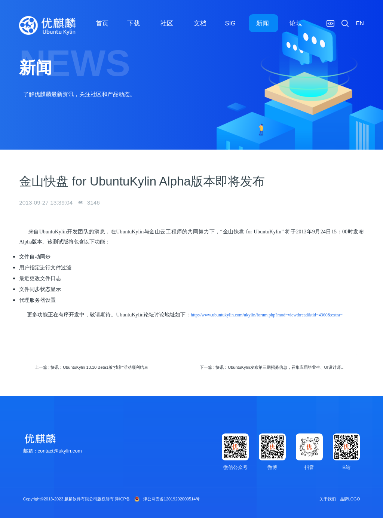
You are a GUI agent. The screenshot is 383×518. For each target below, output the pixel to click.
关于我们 (327, 499)
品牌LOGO (350, 499)
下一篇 (276, 367)
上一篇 (91, 367)
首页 (102, 23)
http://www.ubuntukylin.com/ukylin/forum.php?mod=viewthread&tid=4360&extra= (267, 315)
